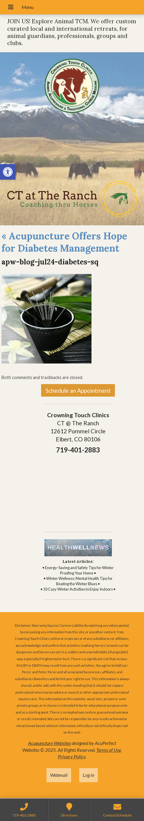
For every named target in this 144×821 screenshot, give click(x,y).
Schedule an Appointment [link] (78, 390)
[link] (8, 172)
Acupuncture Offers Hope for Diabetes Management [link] (64, 242)
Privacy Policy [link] (72, 756)
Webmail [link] (59, 775)
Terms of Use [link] (108, 750)
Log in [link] (88, 775)
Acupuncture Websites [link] (49, 743)
